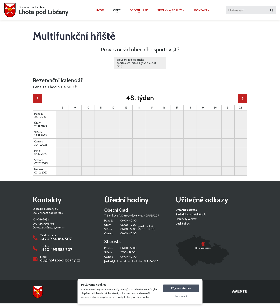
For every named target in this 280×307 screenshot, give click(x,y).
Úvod (100, 12)
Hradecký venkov (186, 222)
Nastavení (181, 296)
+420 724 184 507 (56, 243)
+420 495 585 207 (56, 253)
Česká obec (182, 227)
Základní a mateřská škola (191, 218)
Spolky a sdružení (171, 12)
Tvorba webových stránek (239, 295)
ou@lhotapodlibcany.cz (60, 264)
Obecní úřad (138, 12)
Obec (117, 12)
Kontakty (201, 12)
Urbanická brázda (186, 213)
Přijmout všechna (181, 288)
